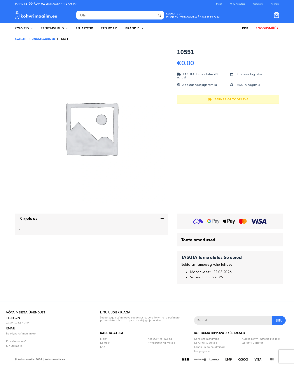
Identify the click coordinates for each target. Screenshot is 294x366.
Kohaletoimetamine (206, 338)
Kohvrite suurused (205, 342)
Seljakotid (84, 28)
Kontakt (275, 3)
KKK (245, 28)
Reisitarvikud (54, 28)
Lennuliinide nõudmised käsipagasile (209, 349)
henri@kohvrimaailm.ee (21, 333)
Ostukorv (258, 3)
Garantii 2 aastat (252, 342)
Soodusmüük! (267, 28)
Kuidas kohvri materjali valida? (261, 338)
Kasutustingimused (160, 338)
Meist (219, 3)
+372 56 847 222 (17, 323)
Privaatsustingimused (161, 342)
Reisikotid (109, 28)
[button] (91, 218)
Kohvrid (25, 28)
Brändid (135, 28)
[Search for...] (115, 15)
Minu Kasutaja (237, 3)
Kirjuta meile (14, 345)
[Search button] (159, 15)
